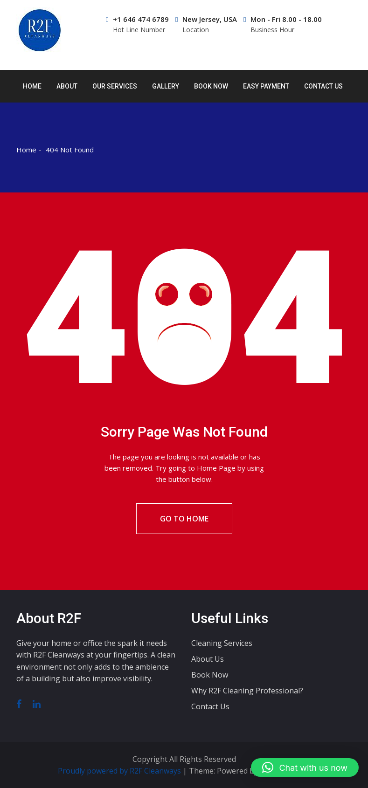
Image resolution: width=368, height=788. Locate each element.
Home (32, 86)
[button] (305, 767)
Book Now (211, 86)
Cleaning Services (221, 643)
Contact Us (323, 86)
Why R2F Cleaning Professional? (247, 690)
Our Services (114, 86)
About (66, 86)
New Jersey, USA (206, 24)
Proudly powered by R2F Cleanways (120, 771)
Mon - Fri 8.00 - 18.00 (282, 24)
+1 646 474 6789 (137, 24)
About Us (207, 659)
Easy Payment (266, 86)
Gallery (165, 86)
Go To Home (184, 519)
